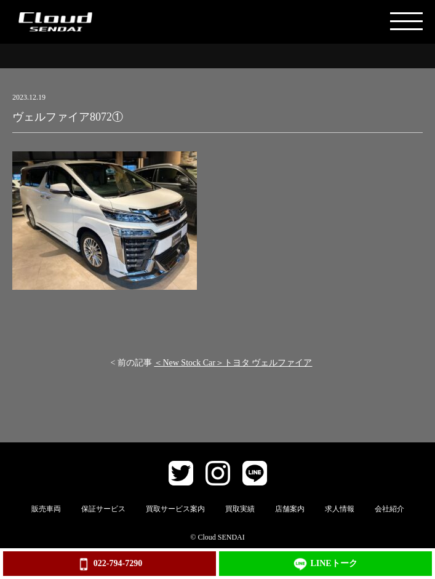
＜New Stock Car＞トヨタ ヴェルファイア (233, 362)
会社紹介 (389, 509)
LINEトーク (325, 564)
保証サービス (103, 509)
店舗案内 (290, 509)
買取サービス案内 (175, 509)
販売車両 (46, 509)
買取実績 (240, 509)
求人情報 (339, 509)
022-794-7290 (109, 564)
